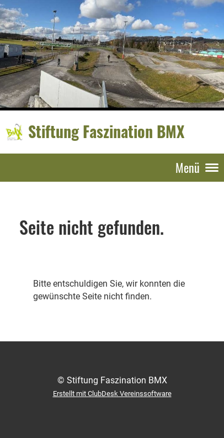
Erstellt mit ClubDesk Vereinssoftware (112, 393)
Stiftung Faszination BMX (106, 131)
